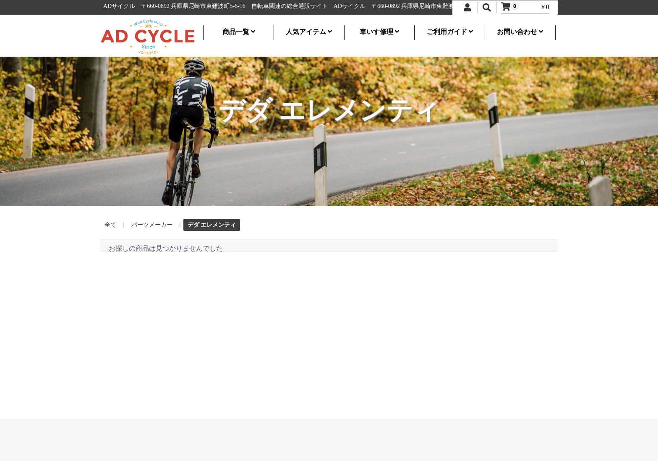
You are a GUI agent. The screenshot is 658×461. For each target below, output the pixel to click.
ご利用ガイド (450, 32)
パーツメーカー (151, 224)
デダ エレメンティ (212, 224)
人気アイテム (309, 32)
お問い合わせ (520, 32)
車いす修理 (379, 32)
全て (110, 224)
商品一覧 (238, 32)
